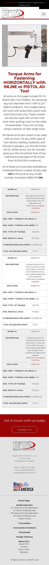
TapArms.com (38, 2)
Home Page (24, 500)
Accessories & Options (24, 528)
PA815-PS (35, 364)
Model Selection (24, 505)
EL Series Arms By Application (24, 508)
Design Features (24, 537)
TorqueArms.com (10, 2)
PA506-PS (35, 212)
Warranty (24, 552)
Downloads (24, 532)
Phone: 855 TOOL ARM (24, 467)
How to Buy (23, 549)
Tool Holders (24, 523)
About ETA (23, 541)
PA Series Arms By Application (24, 513)
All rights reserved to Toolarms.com (24, 560)
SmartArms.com (25, 2)
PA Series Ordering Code (24, 516)
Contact (24, 547)
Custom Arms (24, 518)
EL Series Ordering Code (24, 510)
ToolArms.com (24, 5)
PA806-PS (35, 286)
